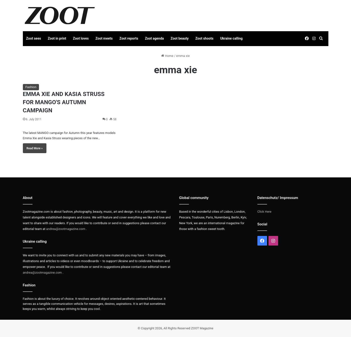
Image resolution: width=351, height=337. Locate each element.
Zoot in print (57, 38)
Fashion (31, 87)
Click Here (264, 211)
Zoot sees (33, 38)
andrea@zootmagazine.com (65, 229)
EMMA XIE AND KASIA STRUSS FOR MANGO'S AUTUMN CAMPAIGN (64, 102)
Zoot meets (104, 38)
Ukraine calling (231, 38)
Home (167, 56)
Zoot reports (128, 38)
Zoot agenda (154, 38)
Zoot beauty (180, 38)
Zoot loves (81, 38)
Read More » (34, 148)
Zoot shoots (204, 38)
